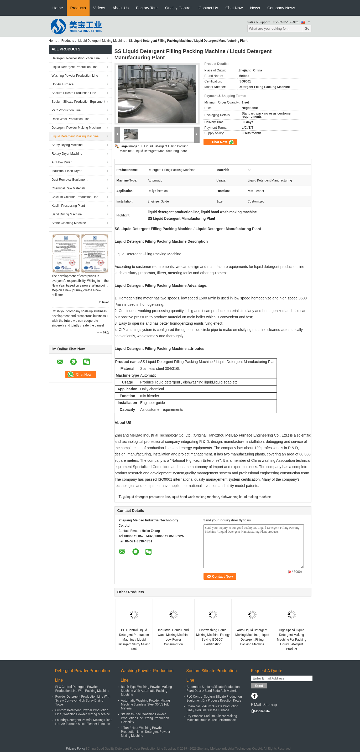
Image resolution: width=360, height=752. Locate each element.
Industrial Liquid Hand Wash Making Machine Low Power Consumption (173, 637)
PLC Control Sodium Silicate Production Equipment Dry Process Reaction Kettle (214, 698)
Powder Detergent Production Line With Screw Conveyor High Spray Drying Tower (82, 700)
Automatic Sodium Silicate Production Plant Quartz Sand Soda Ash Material (213, 689)
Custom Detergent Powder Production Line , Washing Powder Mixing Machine (82, 712)
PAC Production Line (66, 110)
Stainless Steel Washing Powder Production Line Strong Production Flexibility (145, 718)
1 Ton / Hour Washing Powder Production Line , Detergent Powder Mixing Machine (145, 732)
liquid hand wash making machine (195, 497)
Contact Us (208, 8)
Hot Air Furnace (63, 84)
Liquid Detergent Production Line (75, 67)
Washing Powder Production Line (75, 75)
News (255, 8)
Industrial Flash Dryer (67, 171)
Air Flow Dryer (62, 162)
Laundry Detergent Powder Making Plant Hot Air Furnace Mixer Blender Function (83, 722)
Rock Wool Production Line (71, 119)
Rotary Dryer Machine (67, 153)
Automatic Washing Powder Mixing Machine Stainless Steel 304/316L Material (145, 704)
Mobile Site (260, 711)
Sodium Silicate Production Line (74, 93)
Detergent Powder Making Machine (76, 127)
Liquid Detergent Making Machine (101, 41)
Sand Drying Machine (67, 214)
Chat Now (234, 8)
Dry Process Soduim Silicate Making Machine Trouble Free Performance (212, 718)
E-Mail (256, 705)
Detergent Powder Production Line (76, 58)
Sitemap (270, 705)
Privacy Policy (75, 748)
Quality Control (178, 8)
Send (259, 686)
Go (307, 28)
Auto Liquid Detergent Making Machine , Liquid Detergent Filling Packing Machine (252, 637)
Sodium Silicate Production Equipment (78, 101)
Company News (281, 8)
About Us (120, 8)
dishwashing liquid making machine (246, 497)
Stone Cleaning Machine (69, 223)
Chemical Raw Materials (69, 188)
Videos (99, 8)
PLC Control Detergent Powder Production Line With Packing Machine (82, 689)
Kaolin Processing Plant (68, 206)
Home (58, 8)
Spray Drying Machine (67, 145)
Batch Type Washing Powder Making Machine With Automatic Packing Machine (146, 691)
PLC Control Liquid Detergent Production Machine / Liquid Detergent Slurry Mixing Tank (134, 639)
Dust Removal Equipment (69, 179)
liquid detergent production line (148, 497)
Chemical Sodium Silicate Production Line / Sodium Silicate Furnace (212, 708)
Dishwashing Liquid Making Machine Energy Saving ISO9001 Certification (212, 637)
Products (78, 8)
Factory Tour (147, 8)
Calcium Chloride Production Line (75, 197)
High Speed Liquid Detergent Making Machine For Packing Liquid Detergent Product (291, 639)
